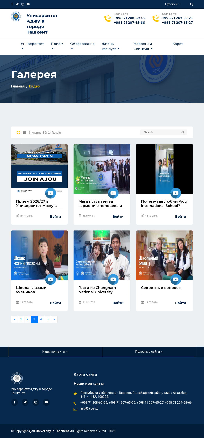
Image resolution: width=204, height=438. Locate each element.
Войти (55, 217)
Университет (32, 44)
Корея (178, 44)
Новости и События (143, 46)
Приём (57, 44)
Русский (171, 4)
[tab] (18, 133)
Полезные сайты (149, 351)
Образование (82, 44)
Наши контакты (55, 351)
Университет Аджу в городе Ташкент (42, 24)
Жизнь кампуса (109, 46)
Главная (18, 86)
